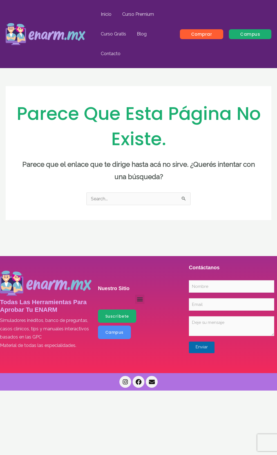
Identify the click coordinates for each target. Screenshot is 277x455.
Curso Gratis (112, 34)
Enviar (202, 346)
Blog (139, 34)
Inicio (105, 14)
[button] (202, 34)
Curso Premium (135, 14)
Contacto (110, 53)
